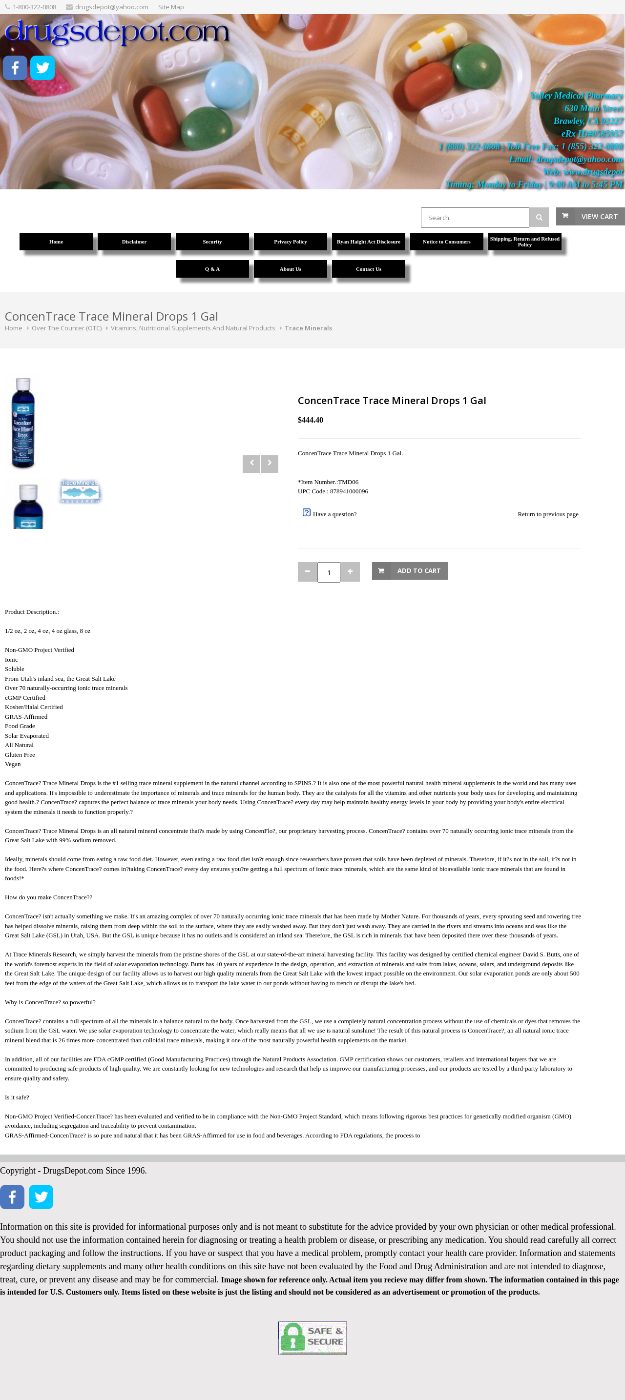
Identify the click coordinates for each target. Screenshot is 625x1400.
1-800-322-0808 (34, 6)
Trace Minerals (308, 328)
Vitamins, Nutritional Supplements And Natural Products (193, 328)
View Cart (600, 216)
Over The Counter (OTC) (67, 328)
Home (13, 328)
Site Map (171, 6)
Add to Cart (419, 570)
